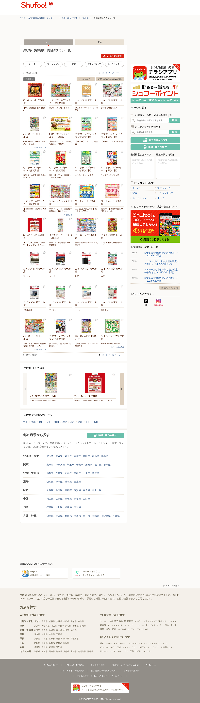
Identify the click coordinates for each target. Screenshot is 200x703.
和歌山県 (96, 490)
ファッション (53, 64)
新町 (96, 422)
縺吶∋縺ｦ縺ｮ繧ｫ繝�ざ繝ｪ (110, 79)
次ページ (117, 73)
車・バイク (150, 625)
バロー (125, 651)
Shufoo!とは (151, 665)
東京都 (50, 464)
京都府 (68, 490)
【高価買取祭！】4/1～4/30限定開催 (86, 345)
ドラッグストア (94, 64)
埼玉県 (70, 464)
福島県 (85, 18)
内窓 (103, 276)
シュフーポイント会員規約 (72, 670)
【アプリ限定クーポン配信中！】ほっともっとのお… (34, 243)
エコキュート (106, 310)
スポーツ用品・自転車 (167, 625)
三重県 (77, 481)
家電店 (103, 625)
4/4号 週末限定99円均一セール (111, 243)
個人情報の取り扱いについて (104, 670)
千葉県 (79, 464)
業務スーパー (106, 643)
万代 (119, 647)
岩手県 (68, 456)
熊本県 (77, 515)
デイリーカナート (143, 651)
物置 (77, 276)
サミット (104, 651)
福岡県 (50, 515)
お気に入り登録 (44, 84)
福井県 (95, 473)
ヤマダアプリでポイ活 (110, 175)
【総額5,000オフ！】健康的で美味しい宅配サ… (60, 142)
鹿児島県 (106, 515)
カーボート (53, 276)
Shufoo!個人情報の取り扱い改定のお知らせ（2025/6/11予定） (161, 271)
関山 (33, 422)
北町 (88, 422)
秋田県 (86, 456)
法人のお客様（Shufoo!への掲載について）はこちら (100, 676)
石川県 (86, 473)
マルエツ (126, 647)
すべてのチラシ (86, 79)
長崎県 (68, 515)
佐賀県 (59, 515)
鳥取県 (68, 498)
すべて (159, 198)
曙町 (41, 422)
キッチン (52, 310)
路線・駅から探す (69, 18)
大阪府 (50, 490)
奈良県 (86, 490)
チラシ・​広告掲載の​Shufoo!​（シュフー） (38, 18)
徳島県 (50, 507)
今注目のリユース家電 (84, 175)
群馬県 (107, 464)
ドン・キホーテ (120, 643)
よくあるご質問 (97, 665)
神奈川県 (60, 464)
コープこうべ (115, 651)
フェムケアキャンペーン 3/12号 (86, 109)
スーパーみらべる (151, 643)
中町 (25, 422)
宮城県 (77, 456)
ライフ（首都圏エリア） (164, 647)
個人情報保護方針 (131, 670)
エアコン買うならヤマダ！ (60, 108)
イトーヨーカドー (108, 647)
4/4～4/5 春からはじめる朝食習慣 (60, 243)
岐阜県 (68, 481)
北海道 (50, 456)
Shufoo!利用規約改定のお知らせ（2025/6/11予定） (161, 254)
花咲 (80, 422)
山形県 (95, 456)
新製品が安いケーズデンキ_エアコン (86, 243)
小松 (72, 422)
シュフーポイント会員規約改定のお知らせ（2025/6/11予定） (161, 262)
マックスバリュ (135, 643)
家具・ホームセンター (168, 621)
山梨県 (50, 473)
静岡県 (59, 481)
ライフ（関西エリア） (141, 647)
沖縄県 (116, 515)
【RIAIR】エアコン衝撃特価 (112, 141)
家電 (74, 64)
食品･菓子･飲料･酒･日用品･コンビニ (125, 621)
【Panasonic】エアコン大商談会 (34, 210)
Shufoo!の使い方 (51, 665)
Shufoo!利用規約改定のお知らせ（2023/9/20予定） (161, 279)
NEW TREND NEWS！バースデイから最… (34, 142)
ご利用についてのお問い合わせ (125, 665)
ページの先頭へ (171, 585)
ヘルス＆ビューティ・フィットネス (133, 629)
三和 (132, 651)
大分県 (86, 515)
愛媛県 (68, 507)
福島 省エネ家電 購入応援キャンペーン (34, 176)
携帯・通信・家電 (108, 629)
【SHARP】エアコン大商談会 (86, 142)
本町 (56, 422)
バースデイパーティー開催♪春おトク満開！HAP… (34, 345)
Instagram (158, 302)
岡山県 (50, 498)
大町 (49, 422)
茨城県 (88, 464)
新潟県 (68, 473)
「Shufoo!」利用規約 (74, 665)
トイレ (78, 310)
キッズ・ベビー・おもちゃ (132, 625)
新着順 (28, 79)
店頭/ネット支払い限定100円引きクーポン (112, 210)
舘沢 (64, 422)
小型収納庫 (27, 310)
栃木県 (98, 464)
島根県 (77, 498)
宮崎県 (95, 515)
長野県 (59, 473)
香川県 (59, 507)
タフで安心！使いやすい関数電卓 (60, 345)
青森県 (59, 456)
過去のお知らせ (169, 288)
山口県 (86, 498)
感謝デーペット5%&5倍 (110, 343)
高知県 (77, 507)
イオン (164, 643)
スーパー (33, 64)
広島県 (59, 498)
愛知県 (50, 481)
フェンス (27, 276)
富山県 (77, 473)
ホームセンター (114, 64)
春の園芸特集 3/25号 (109, 108)
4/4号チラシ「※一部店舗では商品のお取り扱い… (60, 210)
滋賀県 (77, 490)
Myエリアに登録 (112, 56)
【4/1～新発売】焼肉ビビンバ (34, 109)
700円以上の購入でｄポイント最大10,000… (86, 210)
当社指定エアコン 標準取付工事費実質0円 (60, 176)
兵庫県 (59, 490)
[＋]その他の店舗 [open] (40, 147)
